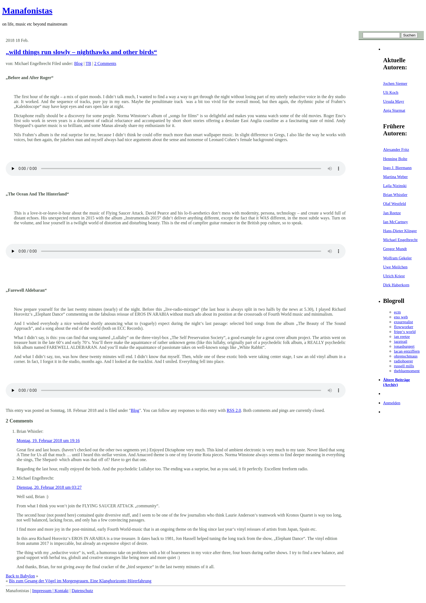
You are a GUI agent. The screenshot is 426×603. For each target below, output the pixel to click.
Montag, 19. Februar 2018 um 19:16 (48, 440)
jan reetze (402, 336)
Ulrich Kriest (394, 275)
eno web (401, 317)
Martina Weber (395, 176)
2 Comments (105, 63)
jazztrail (400, 341)
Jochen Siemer (395, 83)
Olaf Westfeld (394, 203)
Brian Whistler (395, 194)
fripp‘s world (405, 331)
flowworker (403, 326)
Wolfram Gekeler (397, 258)
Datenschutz (82, 590)
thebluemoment (406, 370)
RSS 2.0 (234, 410)
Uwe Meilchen (395, 267)
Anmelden (391, 402)
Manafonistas (27, 10)
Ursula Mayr (393, 101)
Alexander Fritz (396, 149)
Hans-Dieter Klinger (400, 230)
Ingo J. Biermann (397, 167)
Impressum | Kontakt (50, 590)
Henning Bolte (395, 158)
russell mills (404, 365)
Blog (78, 63)
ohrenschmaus (406, 356)
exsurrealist (403, 321)
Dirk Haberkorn (396, 284)
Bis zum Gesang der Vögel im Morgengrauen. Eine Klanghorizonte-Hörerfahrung (80, 581)
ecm (397, 312)
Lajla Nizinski (394, 185)
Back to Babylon (20, 576)
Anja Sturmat (394, 110)
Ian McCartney (395, 221)
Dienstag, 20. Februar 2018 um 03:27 (49, 487)
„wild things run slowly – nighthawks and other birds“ (81, 51)
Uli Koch (390, 92)
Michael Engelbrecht (400, 239)
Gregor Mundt (395, 248)
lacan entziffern (407, 351)
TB (88, 63)
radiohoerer (403, 361)
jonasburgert (404, 346)
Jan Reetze (392, 212)
